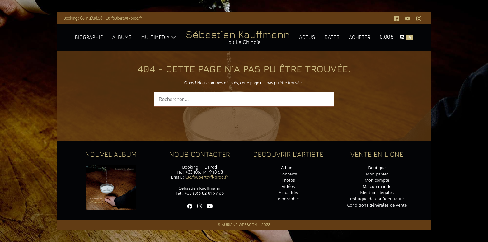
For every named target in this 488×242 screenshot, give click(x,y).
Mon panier (377, 173)
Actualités (288, 192)
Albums (122, 37)
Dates (332, 37)
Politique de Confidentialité (377, 198)
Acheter (359, 37)
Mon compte (377, 180)
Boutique (377, 167)
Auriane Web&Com (239, 224)
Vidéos (288, 186)
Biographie (89, 37)
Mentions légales (377, 192)
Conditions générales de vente (377, 204)
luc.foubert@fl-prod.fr (124, 18)
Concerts (288, 173)
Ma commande (377, 186)
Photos (288, 180)
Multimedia (158, 37)
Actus (307, 37)
